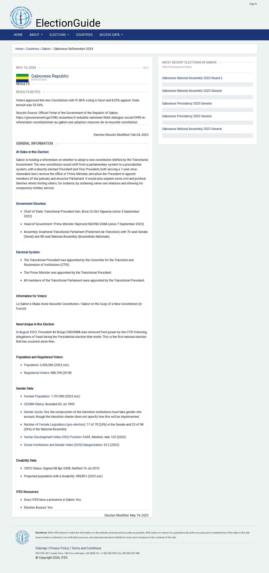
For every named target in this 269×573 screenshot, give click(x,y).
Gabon (46, 49)
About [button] (35, 35)
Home (18, 35)
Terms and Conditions (86, 548)
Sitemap (41, 548)
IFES (37, 553)
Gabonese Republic (50, 76)
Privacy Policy (59, 548)
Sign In (253, 3)
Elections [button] (58, 35)
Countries (84, 35)
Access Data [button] (110, 35)
